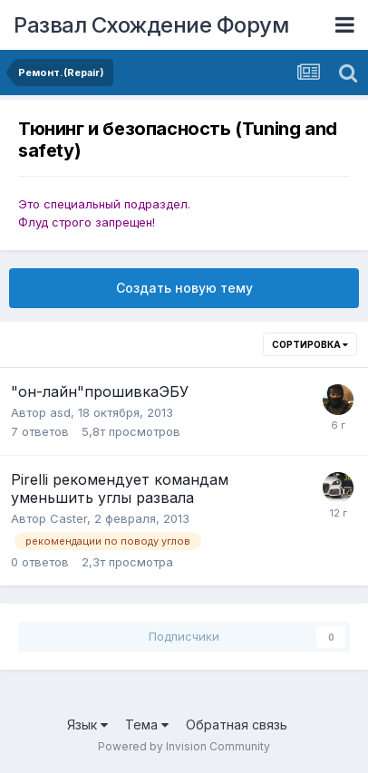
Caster (68, 518)
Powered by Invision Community (184, 746)
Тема (147, 724)
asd (60, 412)
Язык (87, 724)
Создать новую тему (184, 287)
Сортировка (310, 344)
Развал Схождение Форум (151, 25)
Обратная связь (236, 724)
